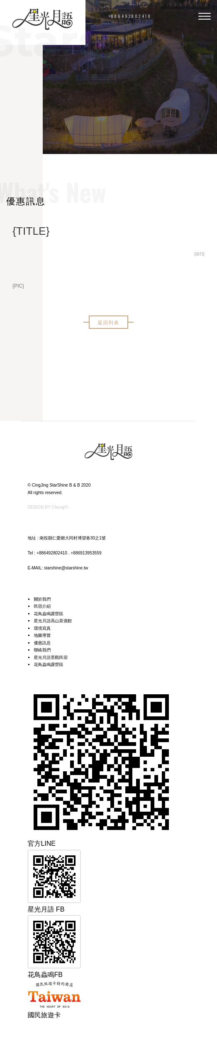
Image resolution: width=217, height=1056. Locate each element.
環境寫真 (42, 628)
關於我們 (42, 599)
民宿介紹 (42, 606)
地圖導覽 (42, 635)
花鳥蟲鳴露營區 (48, 613)
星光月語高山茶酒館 (53, 621)
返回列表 (108, 321)
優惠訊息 (42, 643)
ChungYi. (60, 507)
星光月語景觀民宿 (51, 657)
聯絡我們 (42, 650)
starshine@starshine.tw (66, 568)
